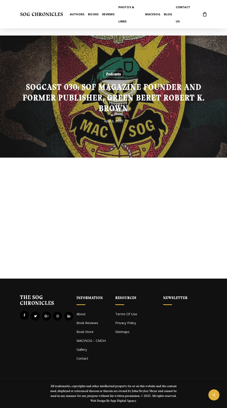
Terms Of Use (126, 314)
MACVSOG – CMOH (91, 340)
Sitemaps (122, 331)
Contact (82, 358)
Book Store (85, 331)
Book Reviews (87, 323)
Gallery (81, 349)
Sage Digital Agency (123, 401)
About (81, 314)
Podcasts (113, 74)
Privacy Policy (125, 323)
